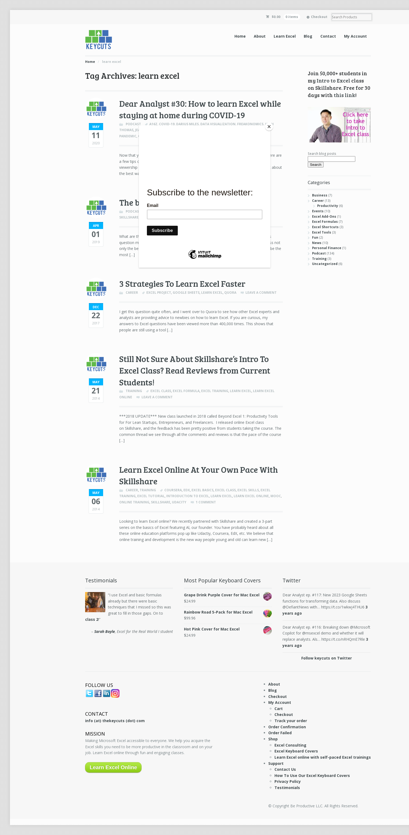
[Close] (269, 127)
